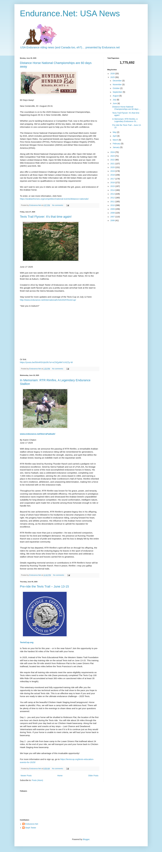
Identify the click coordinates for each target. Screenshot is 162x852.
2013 (112, 194)
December (117, 81)
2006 (112, 220)
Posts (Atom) (37, 780)
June (115, 103)
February (117, 143)
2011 (112, 201)
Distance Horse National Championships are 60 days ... (126, 108)
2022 (112, 160)
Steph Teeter (30, 828)
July (115, 100)
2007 (112, 217)
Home (59, 775)
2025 (112, 77)
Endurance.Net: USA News (70, 13)
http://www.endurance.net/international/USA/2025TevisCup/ (48, 300)
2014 (112, 190)
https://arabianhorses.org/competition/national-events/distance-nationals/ (54, 199)
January (116, 147)
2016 (112, 182)
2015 (112, 186)
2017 (112, 179)
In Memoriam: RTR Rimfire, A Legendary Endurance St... (124, 120)
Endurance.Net (31, 824)
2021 (112, 163)
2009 (112, 209)
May (115, 132)
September (118, 92)
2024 (112, 152)
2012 (112, 198)
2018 (112, 175)
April (115, 136)
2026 (112, 73)
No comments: (58, 205)
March (116, 140)
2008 (112, 213)
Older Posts (93, 775)
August (116, 96)
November (117, 84)
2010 (112, 205)
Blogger (86, 839)
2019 (112, 171)
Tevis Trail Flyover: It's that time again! (46, 216)
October (116, 88)
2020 (112, 167)
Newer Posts (26, 775)
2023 (112, 156)
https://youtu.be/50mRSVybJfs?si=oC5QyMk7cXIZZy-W (46, 362)
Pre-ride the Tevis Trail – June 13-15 (44, 586)
